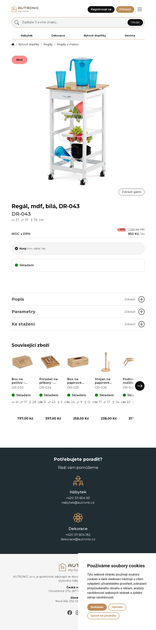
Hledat (135, 22)
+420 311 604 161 (78, 498)
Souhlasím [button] (97, 607)
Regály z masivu (68, 44)
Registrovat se (101, 9)
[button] (140, 9)
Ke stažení (73, 324)
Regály (48, 44)
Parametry (73, 311)
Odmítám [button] (117, 607)
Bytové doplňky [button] (95, 35)
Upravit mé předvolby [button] (103, 615)
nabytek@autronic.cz (78, 502)
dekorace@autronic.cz (78, 539)
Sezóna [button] (130, 35)
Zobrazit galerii (131, 192)
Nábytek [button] (27, 35)
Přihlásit (125, 9)
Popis (73, 299)
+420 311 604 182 (78, 535)
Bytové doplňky (28, 44)
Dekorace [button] (58, 35)
